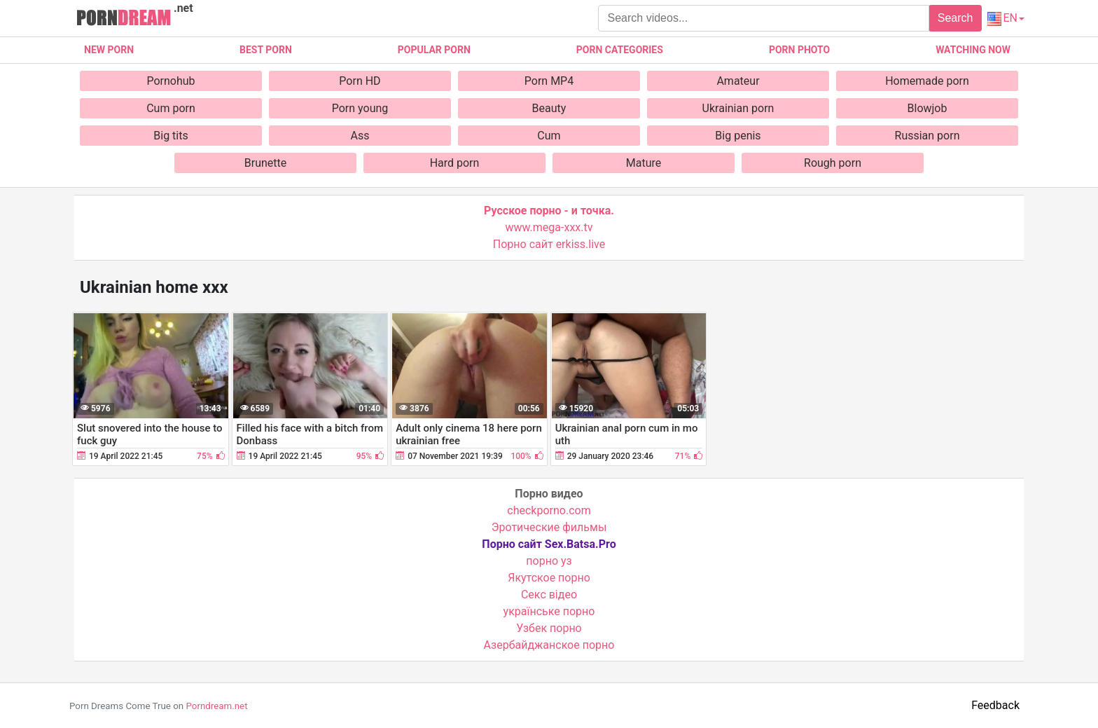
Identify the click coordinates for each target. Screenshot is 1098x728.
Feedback (995, 705)
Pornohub (170, 81)
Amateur (737, 81)
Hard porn (455, 163)
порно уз (548, 561)
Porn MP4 (549, 81)
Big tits (170, 135)
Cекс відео (549, 594)
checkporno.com (548, 510)
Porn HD (359, 81)
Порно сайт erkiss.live (549, 244)
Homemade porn (927, 81)
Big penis (737, 135)
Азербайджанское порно (549, 645)
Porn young (360, 108)
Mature (643, 163)
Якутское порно (549, 577)
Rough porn (832, 163)
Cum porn (170, 108)
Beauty (549, 108)
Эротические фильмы (549, 527)
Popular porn (434, 49)
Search (955, 18)
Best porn (265, 49)
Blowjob (927, 108)
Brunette (265, 163)
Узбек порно (549, 628)
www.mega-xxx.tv (549, 227)
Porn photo (799, 49)
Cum (548, 135)
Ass (360, 135)
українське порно (549, 611)
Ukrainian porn (738, 108)
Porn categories (619, 49)
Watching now (973, 49)
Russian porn (927, 135)
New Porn (109, 49)
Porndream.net (216, 706)
